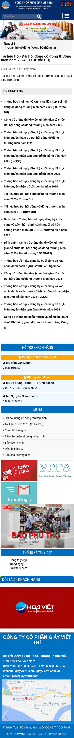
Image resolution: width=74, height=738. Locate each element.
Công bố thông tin (15, 430)
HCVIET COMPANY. (54, 734)
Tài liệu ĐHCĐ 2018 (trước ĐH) (23, 424)
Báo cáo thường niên (17, 454)
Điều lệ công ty (13, 448)
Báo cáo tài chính (14, 442)
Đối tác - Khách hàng (21, 579)
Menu (37, 409)
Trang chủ (9, 43)
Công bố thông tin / (44, 47)
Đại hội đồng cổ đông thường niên (25, 418)
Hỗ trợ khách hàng (37, 347)
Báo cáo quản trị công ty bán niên (24, 436)
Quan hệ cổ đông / (19, 47)
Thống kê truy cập (37, 553)
